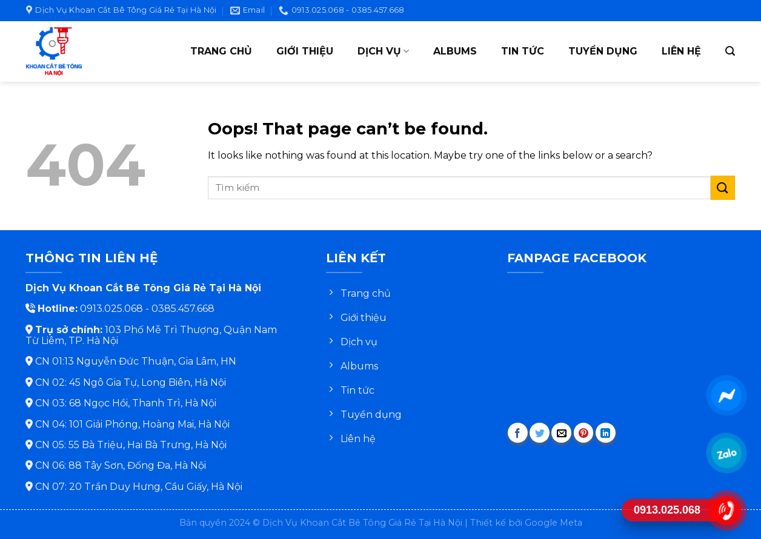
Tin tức (522, 51)
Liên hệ (681, 51)
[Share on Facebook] (518, 433)
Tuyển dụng (602, 51)
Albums (455, 51)
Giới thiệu (304, 51)
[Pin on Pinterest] (584, 433)
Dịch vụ (383, 51)
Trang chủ (221, 51)
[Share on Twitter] (540, 433)
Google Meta (553, 522)
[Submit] (723, 187)
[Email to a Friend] (561, 433)
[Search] (730, 51)
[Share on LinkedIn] (606, 433)
